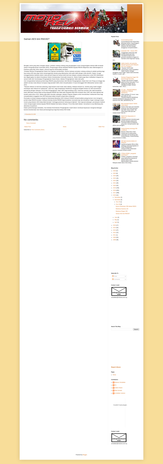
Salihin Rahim (118, 388)
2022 (114, 180)
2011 (114, 235)
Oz (115, 385)
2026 (114, 171)
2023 (114, 178)
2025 (114, 173)
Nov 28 (118, 204)
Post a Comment (31, 123)
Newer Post (27, 126)
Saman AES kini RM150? (123, 213)
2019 (114, 188)
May (116, 219)
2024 (114, 175)
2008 (114, 240)
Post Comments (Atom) (37, 129)
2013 (114, 230)
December (118, 197)
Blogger (85, 454)
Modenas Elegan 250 (121, 211)
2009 (114, 237)
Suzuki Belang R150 (127, 40)
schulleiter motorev (120, 393)
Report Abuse (116, 367)
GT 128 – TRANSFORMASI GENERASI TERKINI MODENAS (129, 91)
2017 (114, 192)
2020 (114, 185)
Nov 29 (118, 202)
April (116, 222)
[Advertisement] (117, 256)
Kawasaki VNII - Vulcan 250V (129, 51)
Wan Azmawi (118, 390)
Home (64, 126)
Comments (116, 279)
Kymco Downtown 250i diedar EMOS (126, 206)
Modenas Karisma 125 (122, 209)
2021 (114, 183)
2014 (114, 227)
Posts (114, 276)
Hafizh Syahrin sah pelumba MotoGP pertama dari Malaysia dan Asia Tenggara (129, 65)
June (116, 217)
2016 (114, 195)
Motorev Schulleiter (120, 382)
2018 (114, 190)
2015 (114, 225)
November (118, 199)
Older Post (101, 126)
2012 (114, 232)
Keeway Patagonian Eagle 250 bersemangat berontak (129, 78)
